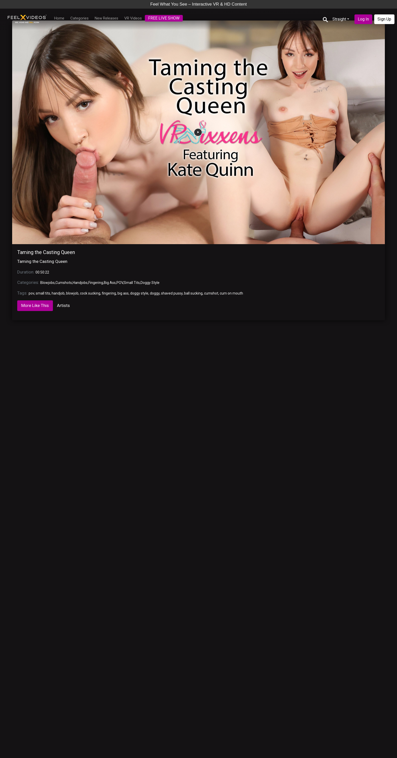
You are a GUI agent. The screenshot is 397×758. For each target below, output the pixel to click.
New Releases (106, 18)
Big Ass (110, 283)
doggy (155, 293)
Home (59, 18)
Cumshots (63, 283)
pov (31, 293)
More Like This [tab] (35, 305)
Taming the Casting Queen (46, 252)
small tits (43, 293)
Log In (363, 19)
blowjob (72, 293)
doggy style (139, 293)
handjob (58, 293)
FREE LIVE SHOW (164, 18)
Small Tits (132, 283)
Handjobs (80, 283)
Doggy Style (150, 283)
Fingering (95, 283)
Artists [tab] (63, 305)
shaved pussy (172, 293)
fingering (109, 293)
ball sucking (193, 293)
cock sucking (90, 293)
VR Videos (133, 18)
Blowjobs (47, 283)
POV (119, 283)
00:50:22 (42, 272)
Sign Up (384, 19)
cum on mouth (231, 293)
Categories (79, 18)
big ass (123, 293)
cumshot (211, 293)
